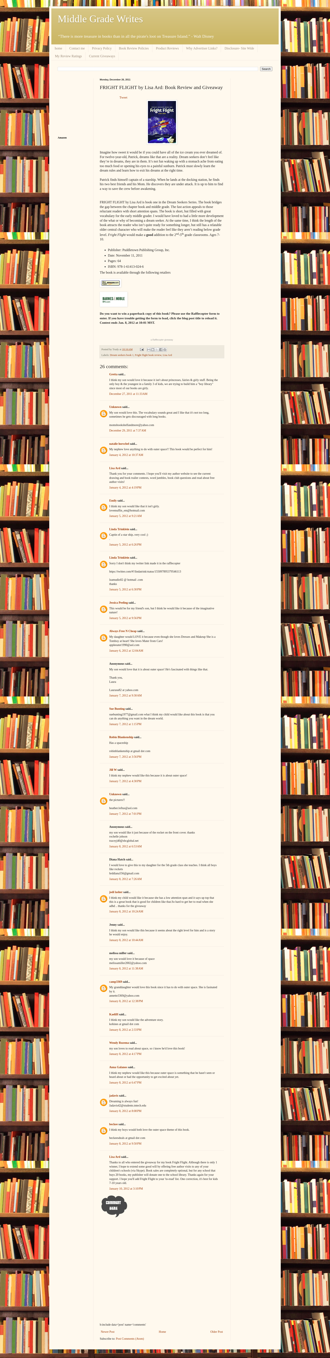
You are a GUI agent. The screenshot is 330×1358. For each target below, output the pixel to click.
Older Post (216, 1331)
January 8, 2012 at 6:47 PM (125, 1082)
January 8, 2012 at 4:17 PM (125, 1054)
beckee (113, 1124)
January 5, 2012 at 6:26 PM (125, 544)
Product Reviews (167, 48)
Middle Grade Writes (100, 18)
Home (162, 1331)
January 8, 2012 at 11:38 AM (126, 968)
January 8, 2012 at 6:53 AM (125, 846)
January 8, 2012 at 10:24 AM (126, 911)
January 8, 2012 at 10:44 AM (126, 940)
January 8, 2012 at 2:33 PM (125, 1029)
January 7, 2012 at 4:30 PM (125, 781)
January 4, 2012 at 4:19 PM (125, 487)
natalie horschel (119, 443)
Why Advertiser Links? (201, 48)
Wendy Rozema (119, 1042)
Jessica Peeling (118, 602)
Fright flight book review (148, 355)
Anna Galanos (118, 1067)
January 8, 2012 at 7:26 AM (125, 879)
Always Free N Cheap (123, 631)
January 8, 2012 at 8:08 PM (125, 1111)
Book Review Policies (134, 48)
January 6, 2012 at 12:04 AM (126, 650)
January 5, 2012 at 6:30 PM (125, 589)
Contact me (77, 48)
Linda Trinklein (119, 529)
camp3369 (115, 981)
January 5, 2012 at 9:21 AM (125, 516)
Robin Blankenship (121, 737)
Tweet (123, 97)
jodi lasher (115, 892)
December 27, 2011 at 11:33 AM (128, 393)
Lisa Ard (167, 355)
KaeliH (113, 1014)
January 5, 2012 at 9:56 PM (125, 618)
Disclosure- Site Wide (239, 48)
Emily (113, 500)
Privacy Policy (102, 48)
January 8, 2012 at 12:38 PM (126, 1001)
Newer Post (107, 1331)
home (58, 48)
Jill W (113, 769)
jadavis (113, 1095)
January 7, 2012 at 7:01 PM (125, 813)
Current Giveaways (102, 56)
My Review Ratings (68, 56)
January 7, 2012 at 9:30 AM (125, 695)
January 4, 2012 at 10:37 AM (126, 455)
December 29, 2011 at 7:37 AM (127, 430)
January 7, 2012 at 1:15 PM (125, 724)
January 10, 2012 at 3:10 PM (126, 1188)
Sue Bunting (117, 708)
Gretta (113, 374)
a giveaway (162, 340)
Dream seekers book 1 (121, 355)
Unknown (115, 407)
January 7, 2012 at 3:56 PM (125, 756)
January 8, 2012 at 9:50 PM (125, 1143)
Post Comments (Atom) (130, 1338)
